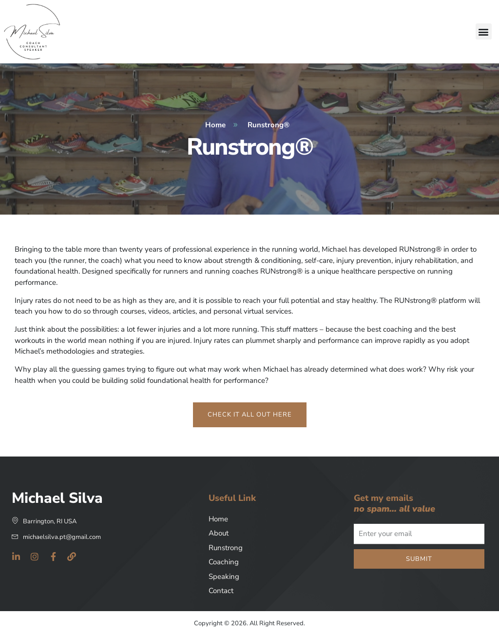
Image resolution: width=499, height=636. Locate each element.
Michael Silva (57, 498)
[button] (484, 31)
